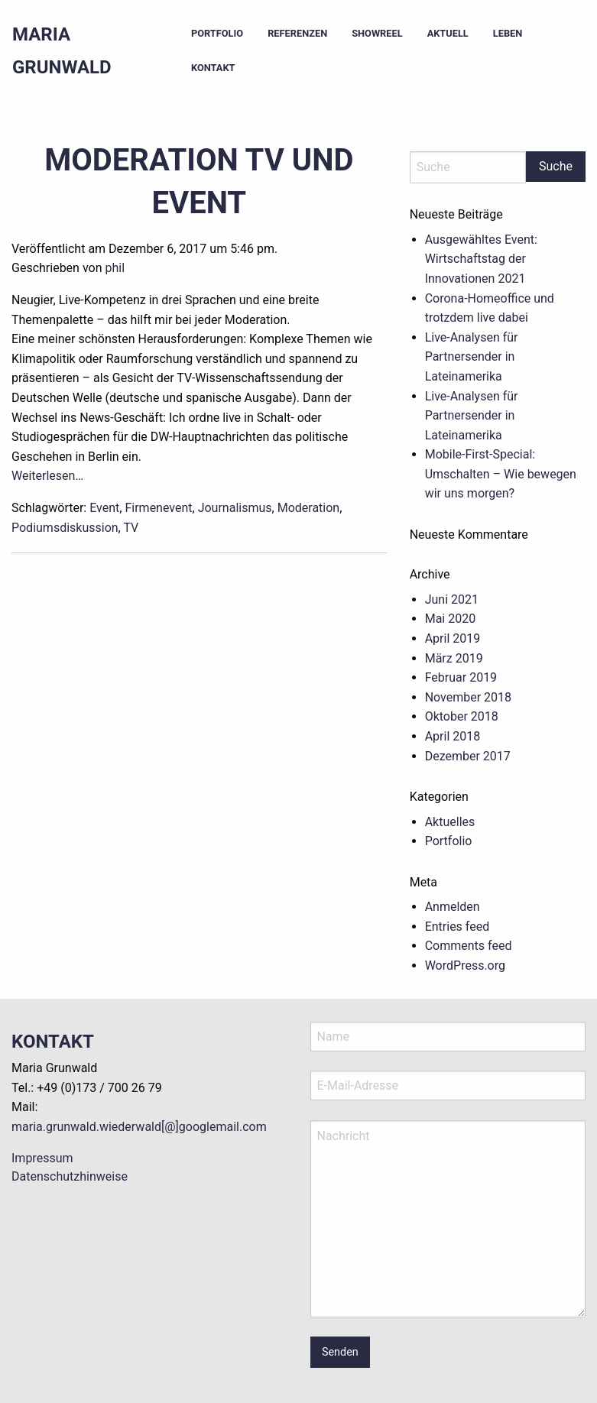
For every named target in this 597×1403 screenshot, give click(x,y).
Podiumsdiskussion (64, 527)
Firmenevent (158, 508)
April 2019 (453, 638)
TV (130, 527)
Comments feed (468, 945)
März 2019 (454, 658)
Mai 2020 (450, 618)
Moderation (308, 508)
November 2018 (468, 697)
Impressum (42, 1158)
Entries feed (457, 926)
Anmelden (452, 906)
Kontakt (213, 67)
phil (115, 268)
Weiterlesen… (47, 475)
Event (104, 508)
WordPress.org (465, 965)
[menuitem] (217, 34)
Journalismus (235, 508)
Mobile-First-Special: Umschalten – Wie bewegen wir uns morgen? (500, 474)
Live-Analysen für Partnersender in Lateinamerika (471, 357)
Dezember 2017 (468, 756)
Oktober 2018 (461, 716)
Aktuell (448, 33)
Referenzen (297, 33)
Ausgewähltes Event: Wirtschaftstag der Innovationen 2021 (481, 259)
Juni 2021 (452, 599)
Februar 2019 (461, 677)
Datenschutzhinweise (69, 1176)
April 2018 (453, 736)
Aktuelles (450, 822)
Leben (508, 33)
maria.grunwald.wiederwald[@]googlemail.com (139, 1126)
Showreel (377, 33)
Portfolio (217, 33)
